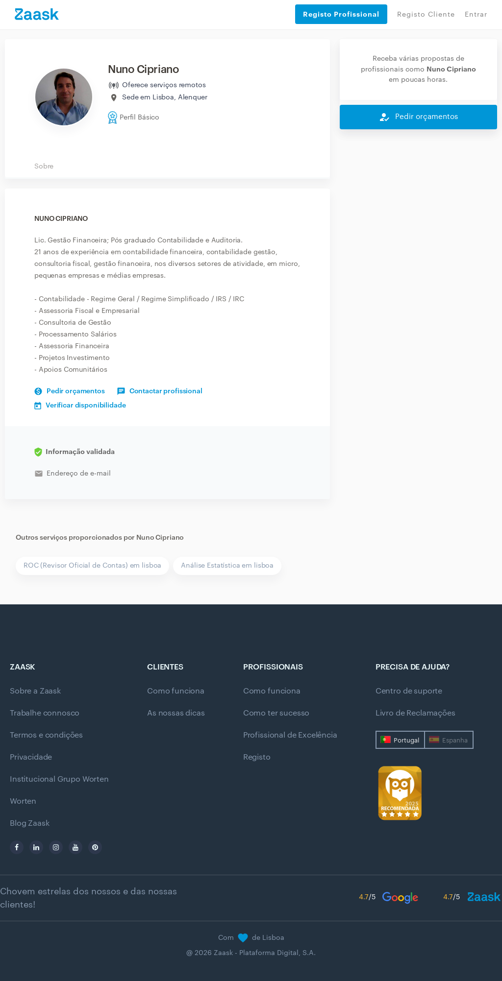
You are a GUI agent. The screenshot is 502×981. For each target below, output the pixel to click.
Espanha (455, 740)
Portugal (406, 740)
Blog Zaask (29, 823)
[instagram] (56, 847)
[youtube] (75, 847)
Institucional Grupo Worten (59, 779)
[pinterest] (95, 847)
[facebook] (17, 847)
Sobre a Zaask (35, 691)
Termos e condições (46, 735)
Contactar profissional (159, 391)
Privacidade (31, 757)
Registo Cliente (426, 14)
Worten (23, 801)
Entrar (476, 14)
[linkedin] (36, 847)
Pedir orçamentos (69, 391)
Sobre (43, 166)
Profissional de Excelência (290, 735)
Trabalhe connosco (44, 713)
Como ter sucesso (276, 713)
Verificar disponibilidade (80, 405)
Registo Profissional (341, 14)
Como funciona (175, 691)
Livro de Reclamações (415, 713)
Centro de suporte (409, 691)
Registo (257, 757)
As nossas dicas (176, 713)
